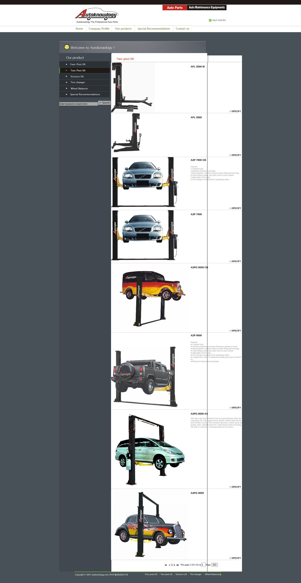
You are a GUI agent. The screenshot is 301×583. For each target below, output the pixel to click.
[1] (172, 565)
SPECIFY (236, 111)
